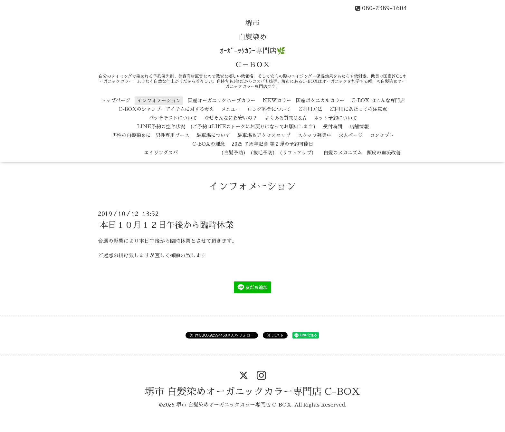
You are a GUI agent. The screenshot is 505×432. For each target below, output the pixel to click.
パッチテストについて (173, 117)
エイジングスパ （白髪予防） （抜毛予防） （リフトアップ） (210, 152)
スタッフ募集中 (314, 135)
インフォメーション (159, 100)
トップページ (115, 100)
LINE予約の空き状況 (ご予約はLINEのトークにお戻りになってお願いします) (226, 126)
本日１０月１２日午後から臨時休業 (166, 225)
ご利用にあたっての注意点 (358, 109)
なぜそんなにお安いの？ (230, 117)
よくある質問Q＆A (285, 117)
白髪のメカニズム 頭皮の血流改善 (362, 152)
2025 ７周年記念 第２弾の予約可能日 (272, 144)
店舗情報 (359, 126)
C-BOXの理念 (208, 144)
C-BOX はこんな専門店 (378, 100)
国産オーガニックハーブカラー (221, 100)
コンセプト (382, 135)
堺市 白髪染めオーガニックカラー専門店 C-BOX (252, 392)
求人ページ (350, 135)
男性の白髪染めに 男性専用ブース (150, 135)
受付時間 (332, 126)
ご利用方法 (310, 109)
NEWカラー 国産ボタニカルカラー (303, 100)
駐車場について (213, 135)
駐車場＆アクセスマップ (264, 135)
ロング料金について (269, 109)
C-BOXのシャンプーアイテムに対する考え (166, 109)
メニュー (230, 109)
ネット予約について (335, 117)
